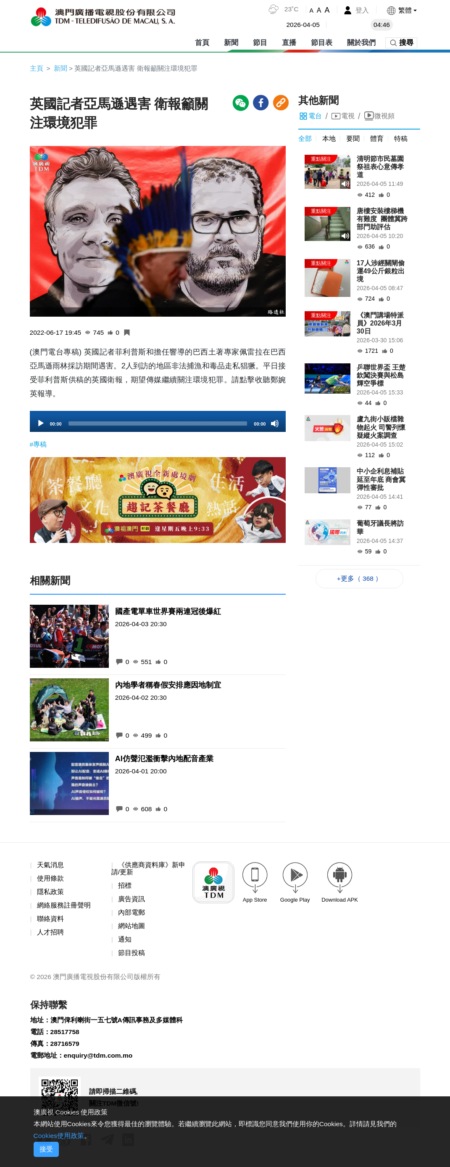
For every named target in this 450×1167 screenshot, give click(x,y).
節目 (260, 42)
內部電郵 (131, 914)
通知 (125, 941)
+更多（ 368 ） (359, 578)
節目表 (321, 42)
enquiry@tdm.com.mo (99, 1059)
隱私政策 (50, 893)
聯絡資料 (50, 920)
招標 (125, 886)
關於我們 (361, 42)
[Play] (41, 424)
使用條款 (50, 879)
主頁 (36, 68)
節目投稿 (131, 955)
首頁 (202, 42)
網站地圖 (131, 927)
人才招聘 (50, 934)
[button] (401, 10)
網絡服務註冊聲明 (64, 906)
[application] (158, 422)
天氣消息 (50, 865)
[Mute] (275, 424)
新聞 (231, 42)
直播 (289, 42)
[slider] (157, 424)
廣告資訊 (131, 900)
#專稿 (38, 445)
